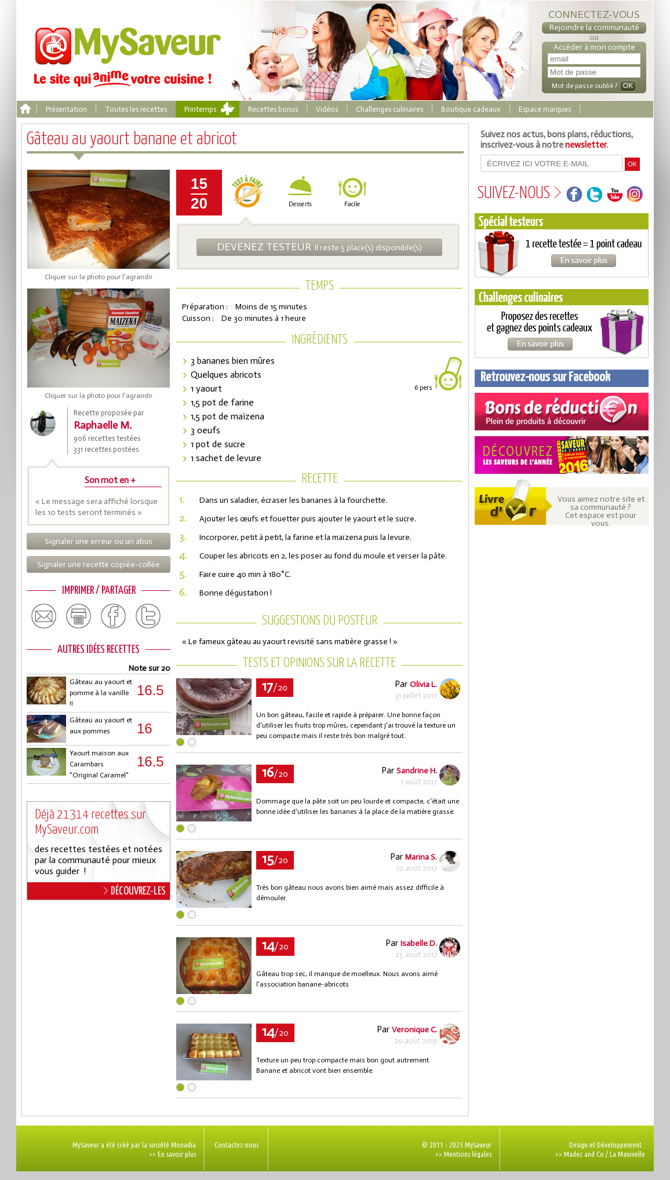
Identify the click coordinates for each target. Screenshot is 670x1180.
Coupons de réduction (562, 411)
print (79, 616)
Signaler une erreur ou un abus (98, 541)
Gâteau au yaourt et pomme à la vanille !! (101, 693)
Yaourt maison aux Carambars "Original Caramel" (99, 764)
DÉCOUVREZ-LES (135, 891)
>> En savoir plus (172, 1154)
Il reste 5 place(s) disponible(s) (319, 246)
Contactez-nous (236, 1145)
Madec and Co (584, 1154)
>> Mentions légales (463, 1154)
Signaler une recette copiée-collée (98, 564)
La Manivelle (627, 1154)
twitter (148, 616)
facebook (113, 616)
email (44, 616)
